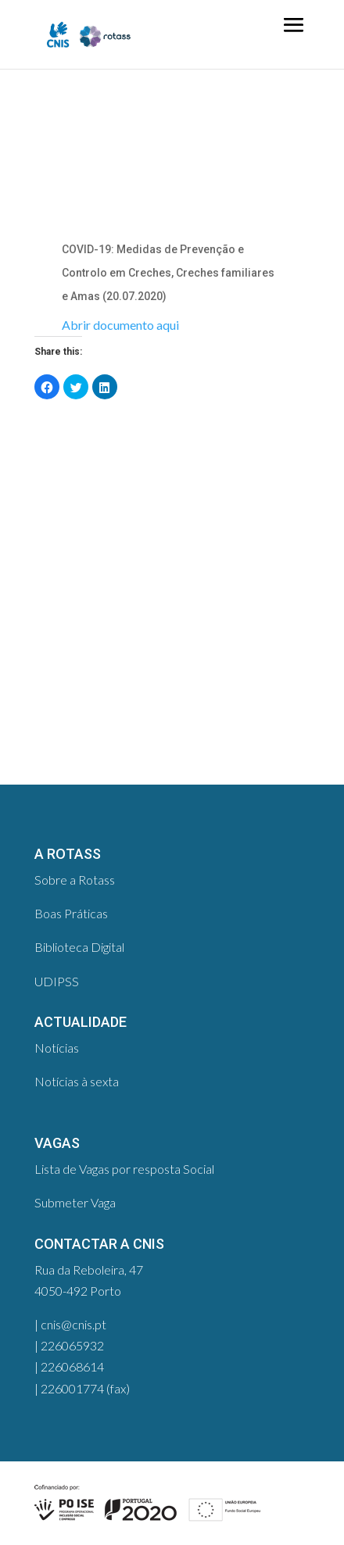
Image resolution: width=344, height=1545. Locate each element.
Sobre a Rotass (74, 879)
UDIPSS (56, 981)
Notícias (56, 1047)
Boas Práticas (71, 913)
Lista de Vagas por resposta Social (124, 1168)
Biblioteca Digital (79, 946)
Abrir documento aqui (120, 324)
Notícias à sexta (76, 1081)
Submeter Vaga (75, 1202)
